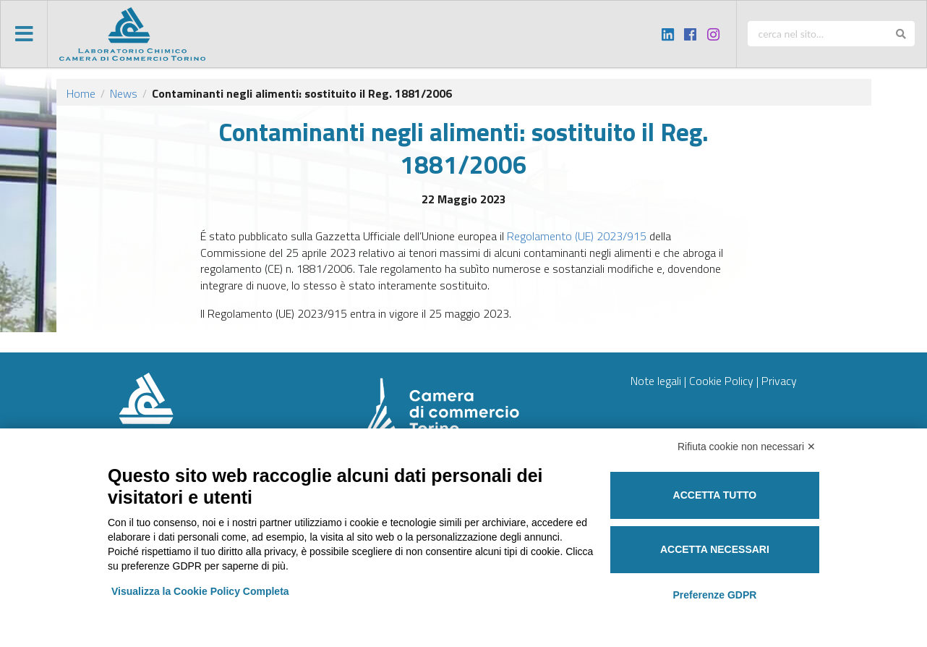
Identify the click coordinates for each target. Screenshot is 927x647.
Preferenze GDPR (714, 595)
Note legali (656, 380)
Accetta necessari (714, 549)
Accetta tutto (715, 495)
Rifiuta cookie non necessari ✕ (747, 446)
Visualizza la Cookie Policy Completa (200, 591)
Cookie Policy (721, 380)
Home (81, 93)
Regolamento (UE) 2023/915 (576, 236)
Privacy (779, 380)
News (123, 93)
